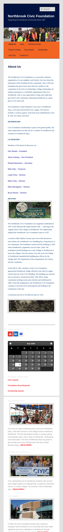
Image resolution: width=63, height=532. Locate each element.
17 (39, 361)
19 (52, 361)
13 (13, 361)
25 (45, 365)
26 (52, 365)
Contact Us (24, 55)
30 (32, 368)
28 (20, 368)
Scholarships (43, 50)
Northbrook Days (34, 44)
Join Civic (12, 55)
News (22, 44)
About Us (12, 44)
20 (13, 365)
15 (26, 361)
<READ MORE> (26, 445)
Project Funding (14, 50)
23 (32, 365)
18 (45, 361)
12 (52, 357)
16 (32, 361)
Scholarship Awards (16, 391)
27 (13, 368)
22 (26, 365)
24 (39, 365)
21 (20, 365)
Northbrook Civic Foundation (31, 16)
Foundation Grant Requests (19, 385)
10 (39, 357)
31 (39, 368)
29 (26, 368)
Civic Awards (29, 50)
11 (45, 357)
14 (20, 361)
